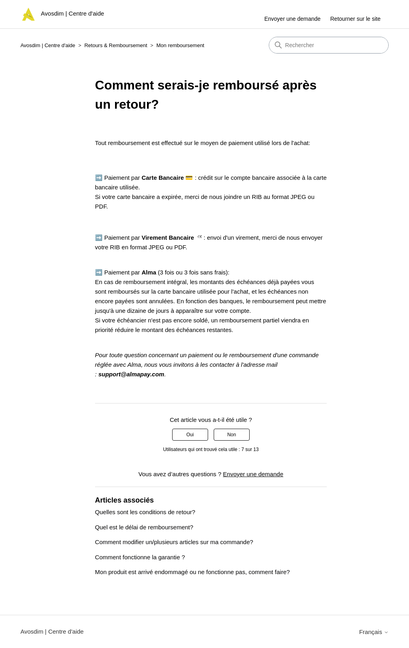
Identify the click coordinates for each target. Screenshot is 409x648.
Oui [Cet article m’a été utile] (190, 434)
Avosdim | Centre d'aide (47, 45)
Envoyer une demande (292, 19)
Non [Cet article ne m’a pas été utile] (231, 434)
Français (374, 631)
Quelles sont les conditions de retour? (145, 512)
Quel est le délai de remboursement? (144, 527)
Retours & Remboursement (115, 45)
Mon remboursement (180, 45)
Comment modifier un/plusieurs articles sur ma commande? (174, 542)
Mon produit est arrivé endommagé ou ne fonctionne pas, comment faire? (192, 571)
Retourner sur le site (355, 19)
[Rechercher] (328, 45)
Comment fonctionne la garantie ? (140, 557)
